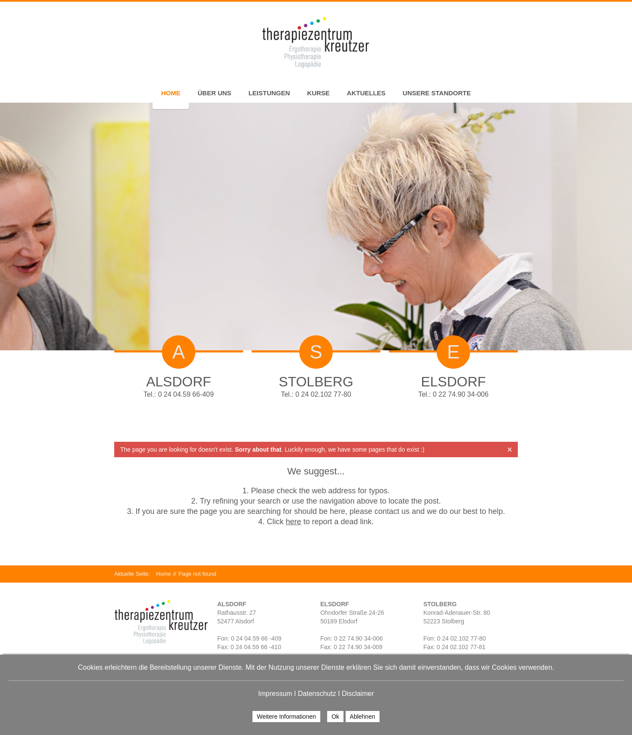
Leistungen (269, 93)
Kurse (318, 93)
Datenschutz (317, 693)
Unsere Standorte (437, 93)
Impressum (275, 693)
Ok (335, 716)
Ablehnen (362, 716)
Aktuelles (366, 93)
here (293, 521)
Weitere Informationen (286, 716)
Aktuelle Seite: (135, 574)
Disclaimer (358, 693)
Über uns (214, 93)
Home (170, 93)
